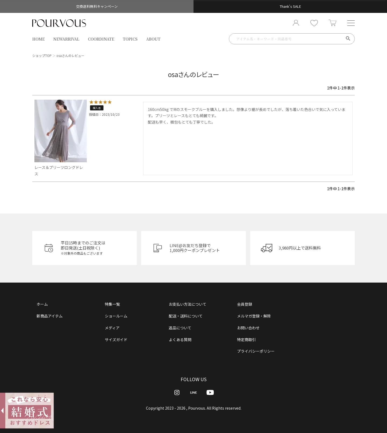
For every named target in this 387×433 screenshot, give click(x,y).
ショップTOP (42, 55)
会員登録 (244, 304)
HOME (38, 39)
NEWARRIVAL (66, 39)
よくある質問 (180, 339)
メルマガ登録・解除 (254, 316)
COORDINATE (101, 39)
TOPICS (130, 39)
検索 (348, 39)
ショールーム (116, 316)
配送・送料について (186, 316)
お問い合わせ (248, 327)
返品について (180, 327)
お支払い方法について (187, 304)
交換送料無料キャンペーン (97, 6)
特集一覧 (112, 304)
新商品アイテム (50, 316)
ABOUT (153, 39)
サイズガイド (116, 339)
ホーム (42, 304)
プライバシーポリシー (256, 351)
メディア (112, 327)
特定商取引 (246, 339)
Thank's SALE (290, 6)
